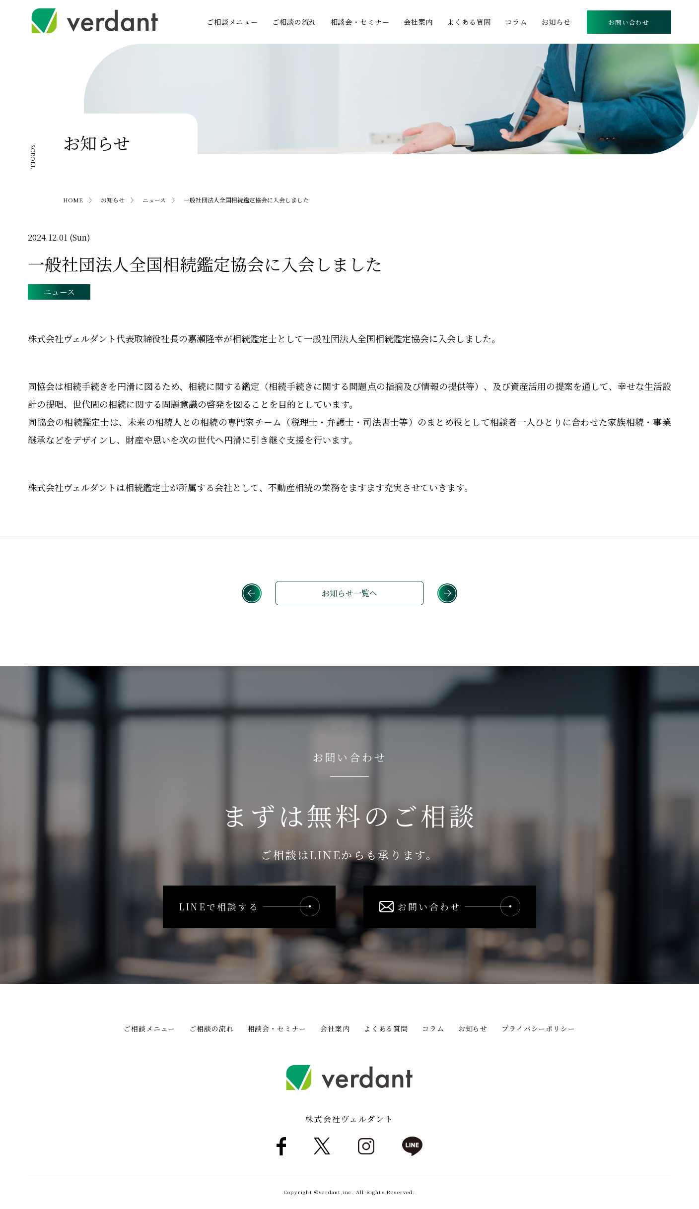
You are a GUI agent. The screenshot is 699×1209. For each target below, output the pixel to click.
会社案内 (418, 22)
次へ (448, 594)
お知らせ (555, 22)
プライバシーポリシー (538, 1030)
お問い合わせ (628, 22)
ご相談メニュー (233, 22)
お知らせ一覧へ (349, 593)
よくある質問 (469, 22)
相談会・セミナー (360, 22)
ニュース (59, 292)
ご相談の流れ (295, 22)
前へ (251, 594)
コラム (516, 22)
